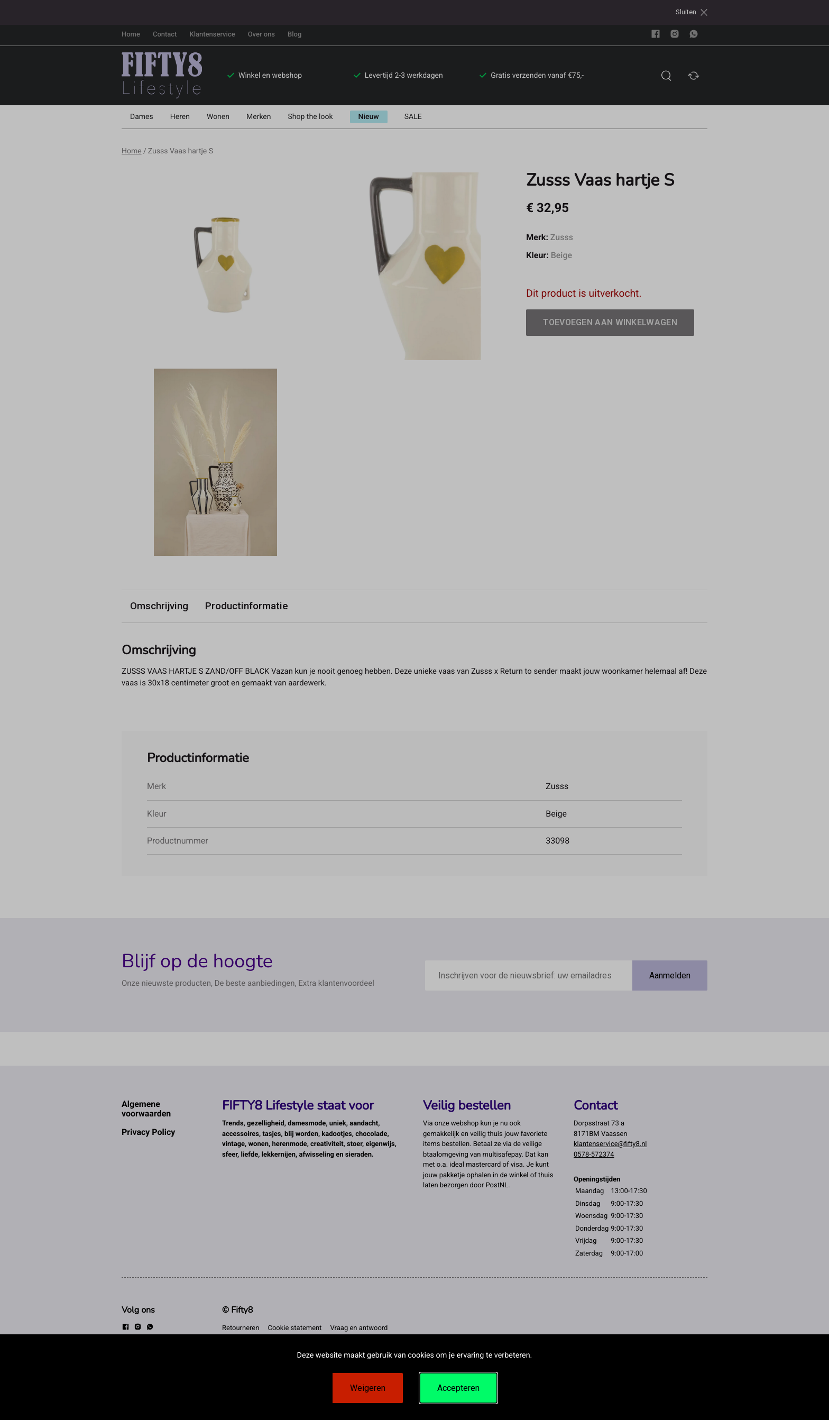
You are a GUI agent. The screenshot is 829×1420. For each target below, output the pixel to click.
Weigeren (367, 1388)
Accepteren (458, 1388)
